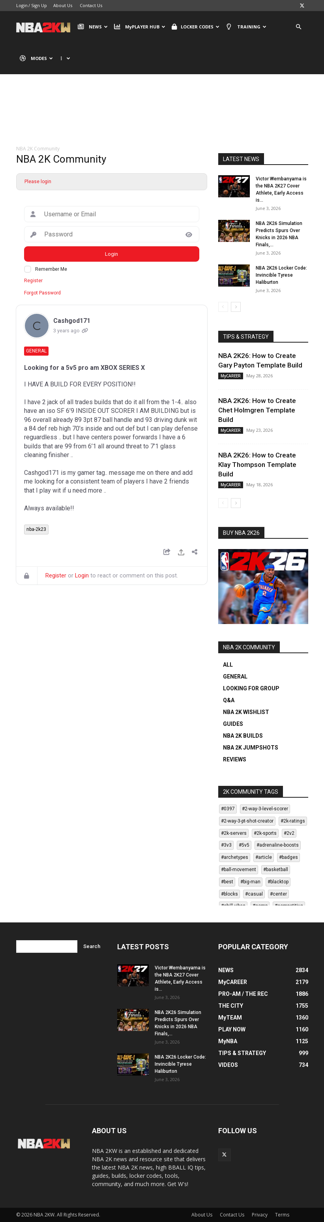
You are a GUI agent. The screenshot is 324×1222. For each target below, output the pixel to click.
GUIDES (233, 724)
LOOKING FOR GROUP (251, 688)
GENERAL (235, 676)
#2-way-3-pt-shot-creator (247, 821)
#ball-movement (238, 869)
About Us (62, 5)
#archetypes (234, 857)
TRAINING (246, 27)
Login (22, 5)
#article (263, 857)
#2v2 (289, 833)
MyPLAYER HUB (139, 27)
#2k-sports (265, 833)
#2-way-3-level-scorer (265, 809)
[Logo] (45, 27)
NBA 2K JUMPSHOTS (250, 747)
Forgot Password (42, 293)
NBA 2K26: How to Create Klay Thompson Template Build (257, 464)
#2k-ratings (293, 821)
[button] (298, 27)
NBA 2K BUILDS (243, 736)
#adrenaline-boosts (278, 845)
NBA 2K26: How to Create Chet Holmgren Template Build (257, 410)
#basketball (275, 869)
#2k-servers (234, 833)
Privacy (260, 1214)
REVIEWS (234, 759)
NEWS (93, 27)
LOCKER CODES (195, 27)
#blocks (229, 894)
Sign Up (39, 5)
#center (278, 894)
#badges (288, 857)
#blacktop (278, 882)
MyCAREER (231, 376)
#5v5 (244, 845)
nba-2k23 (36, 529)
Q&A (228, 700)
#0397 (228, 809)
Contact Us (91, 5)
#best (227, 882)
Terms (282, 1214)
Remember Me (51, 269)
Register (33, 280)
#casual (254, 894)
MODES (36, 58)
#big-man (250, 882)
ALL (228, 665)
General (36, 351)
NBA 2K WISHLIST (246, 712)
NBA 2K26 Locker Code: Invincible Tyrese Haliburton (281, 275)
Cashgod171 (71, 320)
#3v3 (226, 845)
